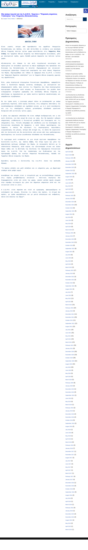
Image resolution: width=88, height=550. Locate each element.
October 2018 (69, 428)
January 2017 (69, 489)
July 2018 (68, 438)
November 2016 (69, 495)
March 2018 (68, 450)
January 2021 (69, 355)
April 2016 (68, 511)
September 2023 (69, 253)
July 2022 (68, 298)
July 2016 (68, 508)
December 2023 (69, 244)
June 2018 (68, 441)
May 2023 (68, 266)
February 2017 (69, 485)
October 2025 (69, 173)
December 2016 (69, 492)
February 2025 (69, 199)
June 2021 (68, 339)
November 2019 (69, 400)
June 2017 (68, 473)
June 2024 (68, 224)
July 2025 (68, 183)
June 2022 (68, 301)
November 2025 (69, 170)
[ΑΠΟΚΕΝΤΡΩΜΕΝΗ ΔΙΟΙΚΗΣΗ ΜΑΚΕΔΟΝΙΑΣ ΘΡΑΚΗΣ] (9, 4)
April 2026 (68, 154)
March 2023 (68, 272)
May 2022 (68, 304)
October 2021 (69, 326)
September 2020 (69, 368)
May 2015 (68, 533)
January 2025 (69, 202)
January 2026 (69, 164)
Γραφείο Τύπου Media (9, 19)
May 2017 (68, 476)
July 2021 (68, 336)
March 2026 (68, 158)
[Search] (74, 19)
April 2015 (68, 536)
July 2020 (68, 374)
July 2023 (68, 259)
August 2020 (68, 371)
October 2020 (69, 364)
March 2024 (68, 234)
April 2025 (68, 193)
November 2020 (69, 361)
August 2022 (68, 294)
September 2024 (69, 215)
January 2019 (69, 419)
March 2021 (68, 349)
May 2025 (68, 189)
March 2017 (68, 482)
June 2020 (68, 377)
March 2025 (68, 196)
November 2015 (69, 527)
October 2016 (69, 498)
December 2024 (69, 205)
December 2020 (69, 358)
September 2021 (69, 329)
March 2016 (68, 514)
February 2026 (69, 161)
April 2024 (68, 231)
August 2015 (68, 530)
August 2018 (68, 435)
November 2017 (69, 463)
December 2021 (69, 320)
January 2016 (69, 520)
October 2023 (69, 250)
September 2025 (69, 177)
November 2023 (69, 247)
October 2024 (69, 212)
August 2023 (68, 256)
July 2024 (68, 221)
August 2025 (68, 180)
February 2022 (69, 314)
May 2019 (68, 409)
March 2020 (68, 387)
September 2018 (69, 431)
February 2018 (69, 454)
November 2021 (69, 323)
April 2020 (68, 384)
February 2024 (69, 237)
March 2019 (68, 412)
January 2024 (69, 240)
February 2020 (69, 390)
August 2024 (68, 218)
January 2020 (69, 393)
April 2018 (68, 447)
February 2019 (69, 415)
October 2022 (69, 288)
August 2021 (68, 333)
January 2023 (69, 279)
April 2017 (68, 479)
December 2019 (69, 396)
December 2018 (69, 422)
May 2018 (68, 444)
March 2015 (68, 540)
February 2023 (69, 275)
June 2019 (68, 406)
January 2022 (69, 317)
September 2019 (69, 403)
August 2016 (68, 505)
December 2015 (69, 524)
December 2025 (69, 167)
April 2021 (68, 345)
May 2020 (68, 380)
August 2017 (68, 466)
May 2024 (68, 228)
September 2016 (69, 501)
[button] (86, 11)
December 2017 (69, 460)
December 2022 (69, 282)
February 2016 (69, 517)
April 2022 (68, 307)
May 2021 (68, 342)
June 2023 (68, 263)
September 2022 (69, 291)
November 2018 (69, 425)
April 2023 (68, 269)
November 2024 (69, 209)
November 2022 (69, 285)
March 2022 (68, 310)
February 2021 (69, 352)
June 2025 (68, 186)
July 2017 (68, 470)
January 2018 (69, 457)
